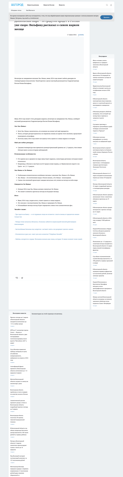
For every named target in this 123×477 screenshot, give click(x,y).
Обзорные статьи (16, 10)
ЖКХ (10, 431)
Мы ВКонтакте (30, 10)
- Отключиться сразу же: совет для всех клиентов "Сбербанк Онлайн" (38, 234)
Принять (106, 17)
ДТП (10, 429)
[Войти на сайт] (111, 5)
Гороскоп (32, 429)
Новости (62, 5)
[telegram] (22, 278)
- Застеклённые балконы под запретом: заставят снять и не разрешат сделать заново (43, 229)
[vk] (17, 278)
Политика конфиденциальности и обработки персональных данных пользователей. (37, 433)
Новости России (49, 5)
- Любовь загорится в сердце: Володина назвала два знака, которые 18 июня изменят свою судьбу (48, 239)
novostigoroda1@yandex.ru (29, 445)
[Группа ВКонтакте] (81, 422)
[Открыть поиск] (107, 5)
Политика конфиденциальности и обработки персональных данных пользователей (87, 461)
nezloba (81, 35)
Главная (52, 431)
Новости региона (33, 5)
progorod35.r (20, 441)
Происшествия (53, 429)
